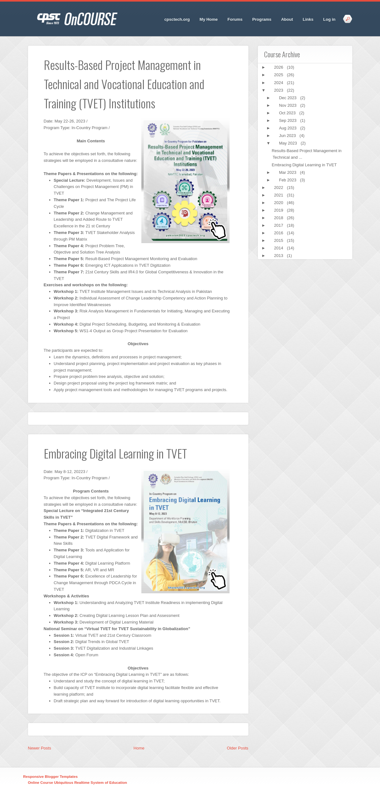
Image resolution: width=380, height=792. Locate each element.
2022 (279, 187)
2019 (279, 210)
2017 (279, 225)
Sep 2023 (288, 120)
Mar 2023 (288, 172)
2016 (279, 233)
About (287, 19)
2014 (279, 248)
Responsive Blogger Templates (50, 776)
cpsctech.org (177, 19)
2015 (279, 240)
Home (139, 748)
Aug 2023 (288, 128)
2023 (279, 90)
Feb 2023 (288, 180)
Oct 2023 (288, 113)
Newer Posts (39, 748)
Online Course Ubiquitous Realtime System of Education (77, 782)
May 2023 (288, 143)
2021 (279, 195)
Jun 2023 (288, 135)
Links (308, 19)
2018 (279, 217)
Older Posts (237, 748)
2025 (279, 74)
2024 (279, 82)
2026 (279, 67)
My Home (209, 19)
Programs (261, 19)
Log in (329, 19)
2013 (279, 255)
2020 (279, 202)
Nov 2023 (288, 105)
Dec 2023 (288, 97)
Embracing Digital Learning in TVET (304, 164)
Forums (235, 19)
